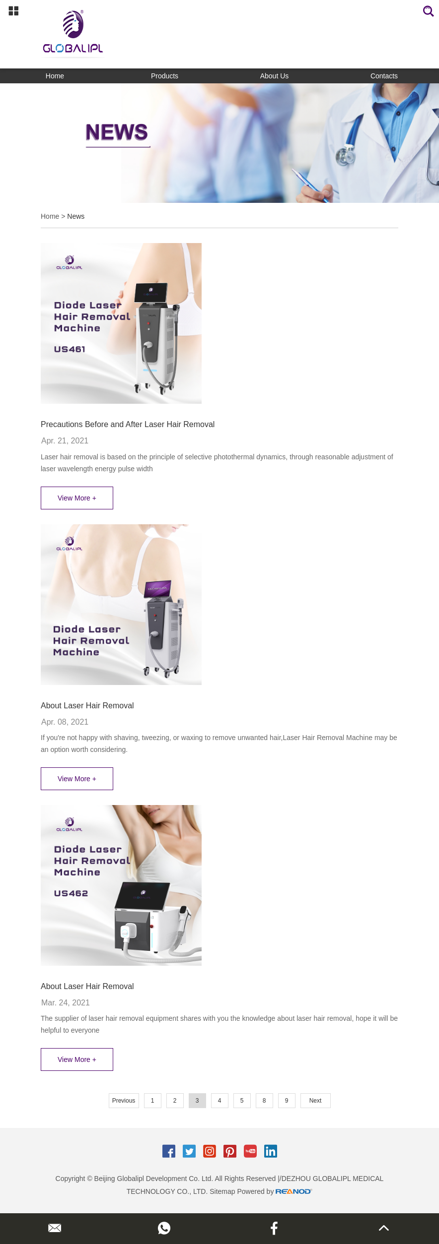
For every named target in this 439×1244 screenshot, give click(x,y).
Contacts (384, 76)
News (75, 216)
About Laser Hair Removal (87, 705)
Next (315, 1100)
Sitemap (222, 1191)
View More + (77, 498)
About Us (274, 76)
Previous (124, 1100)
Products (164, 76)
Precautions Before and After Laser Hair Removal (128, 424)
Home (55, 76)
